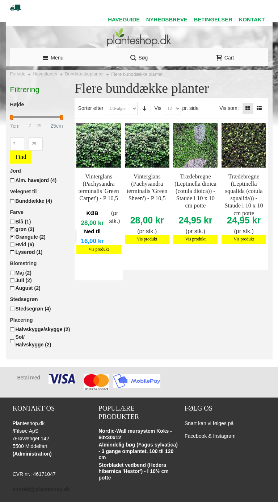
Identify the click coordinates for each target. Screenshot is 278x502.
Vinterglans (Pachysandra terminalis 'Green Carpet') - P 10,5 (98, 187)
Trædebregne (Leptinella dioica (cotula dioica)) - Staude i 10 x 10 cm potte (195, 191)
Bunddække (34, 201)
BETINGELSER (213, 19)
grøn (25, 229)
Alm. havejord (36, 180)
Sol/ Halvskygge (33, 340)
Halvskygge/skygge (43, 329)
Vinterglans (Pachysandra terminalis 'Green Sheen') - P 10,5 (147, 187)
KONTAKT (252, 19)
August (28, 288)
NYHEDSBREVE (167, 19)
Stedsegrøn (33, 309)
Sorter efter (91, 108)
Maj (23, 273)
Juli (24, 280)
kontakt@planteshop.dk (41, 489)
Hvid (25, 244)
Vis (158, 108)
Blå (23, 222)
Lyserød (29, 252)
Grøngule (31, 237)
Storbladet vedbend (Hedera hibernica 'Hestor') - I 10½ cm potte (133, 471)
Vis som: (229, 108)
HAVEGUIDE (124, 19)
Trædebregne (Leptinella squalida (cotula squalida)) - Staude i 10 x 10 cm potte (244, 194)
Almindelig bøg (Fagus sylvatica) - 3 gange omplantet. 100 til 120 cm (138, 451)
